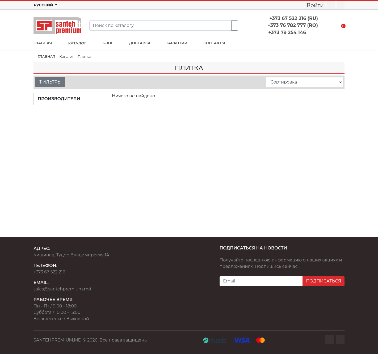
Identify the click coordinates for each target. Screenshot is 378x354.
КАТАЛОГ (77, 43)
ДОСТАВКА (140, 43)
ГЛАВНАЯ (42, 43)
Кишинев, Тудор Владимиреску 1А (71, 254)
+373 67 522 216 (49, 271)
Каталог (66, 56)
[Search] (160, 25)
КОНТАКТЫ (214, 43)
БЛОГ (108, 43)
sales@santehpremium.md (62, 288)
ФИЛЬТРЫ (50, 82)
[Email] (261, 281)
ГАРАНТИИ (176, 43)
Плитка (84, 56)
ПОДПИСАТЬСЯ (323, 281)
